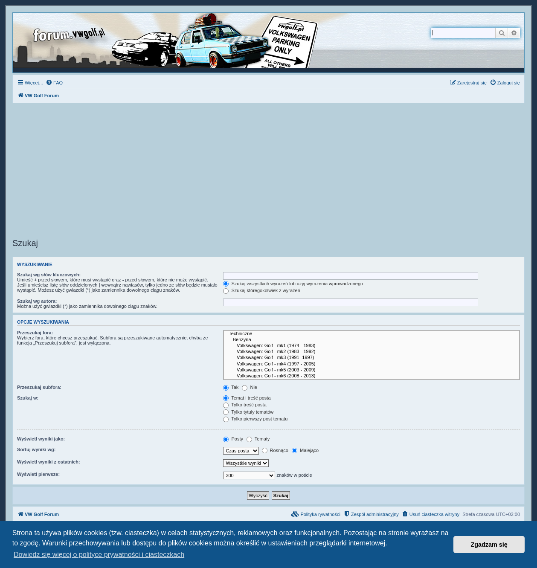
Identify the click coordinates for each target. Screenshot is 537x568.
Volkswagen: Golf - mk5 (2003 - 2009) (371, 370)
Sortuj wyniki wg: (36, 449)
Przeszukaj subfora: (39, 387)
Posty (233, 438)
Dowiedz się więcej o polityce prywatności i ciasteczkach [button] (99, 554)
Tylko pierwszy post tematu (255, 418)
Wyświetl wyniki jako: (41, 438)
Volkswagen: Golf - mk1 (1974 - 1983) (371, 346)
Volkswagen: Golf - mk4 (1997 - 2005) (371, 364)
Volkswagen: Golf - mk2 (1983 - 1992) (371, 352)
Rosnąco (275, 450)
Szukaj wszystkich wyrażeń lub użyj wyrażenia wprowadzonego (293, 283)
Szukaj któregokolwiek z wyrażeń (261, 290)
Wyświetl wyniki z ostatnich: (48, 461)
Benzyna (371, 340)
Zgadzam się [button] (489, 544)
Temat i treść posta (246, 397)
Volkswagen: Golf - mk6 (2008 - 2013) (371, 376)
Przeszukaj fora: (35, 332)
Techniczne (371, 334)
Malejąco (305, 450)
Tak (230, 387)
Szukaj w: (27, 397)
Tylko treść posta (244, 404)
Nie (249, 387)
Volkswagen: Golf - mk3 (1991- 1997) (371, 358)
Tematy (258, 438)
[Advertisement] (269, 172)
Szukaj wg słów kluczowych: (49, 274)
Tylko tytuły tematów (248, 411)
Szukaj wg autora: (37, 301)
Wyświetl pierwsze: (38, 474)
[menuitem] (54, 83)
